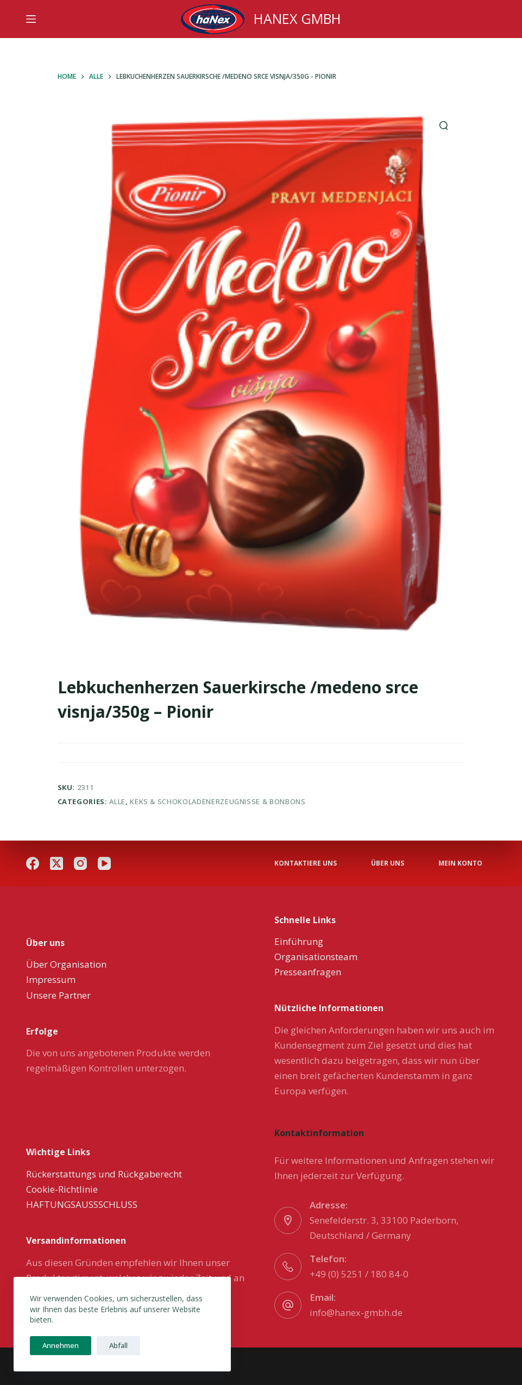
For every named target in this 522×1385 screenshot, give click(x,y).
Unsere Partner (58, 995)
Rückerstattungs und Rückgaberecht (104, 1174)
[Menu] (31, 19)
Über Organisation (66, 964)
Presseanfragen (307, 972)
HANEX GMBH (297, 18)
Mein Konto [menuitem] (460, 863)
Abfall (113, 1345)
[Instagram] (80, 863)
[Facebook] (32, 863)
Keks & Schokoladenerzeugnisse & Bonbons (217, 801)
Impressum (51, 979)
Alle (117, 801)
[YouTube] (104, 863)
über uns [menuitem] (387, 863)
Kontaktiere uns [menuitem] (305, 863)
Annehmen (59, 1345)
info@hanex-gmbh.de (356, 1312)
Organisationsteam (315, 956)
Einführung (298, 941)
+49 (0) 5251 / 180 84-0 (359, 1274)
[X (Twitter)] (56, 863)
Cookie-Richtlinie (62, 1189)
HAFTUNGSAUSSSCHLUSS (81, 1204)
